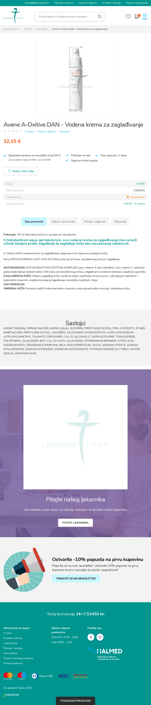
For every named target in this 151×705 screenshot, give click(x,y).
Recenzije (65, 131)
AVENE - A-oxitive (134, 203)
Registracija (141, 3)
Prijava (129, 3)
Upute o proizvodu (63, 221)
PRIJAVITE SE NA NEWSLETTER (76, 578)
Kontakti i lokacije (111, 3)
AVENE (140, 184)
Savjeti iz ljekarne (88, 3)
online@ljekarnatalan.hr (36, 3)
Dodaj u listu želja (21, 171)
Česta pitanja (10, 653)
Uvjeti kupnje (10, 643)
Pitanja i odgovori (46, 131)
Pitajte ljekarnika (75, 522)
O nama (7, 633)
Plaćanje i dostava (64, 3)
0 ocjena (29, 131)
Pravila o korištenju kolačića (18, 658)
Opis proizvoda (34, 221)
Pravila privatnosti (13, 663)
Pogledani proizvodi (75, 701)
